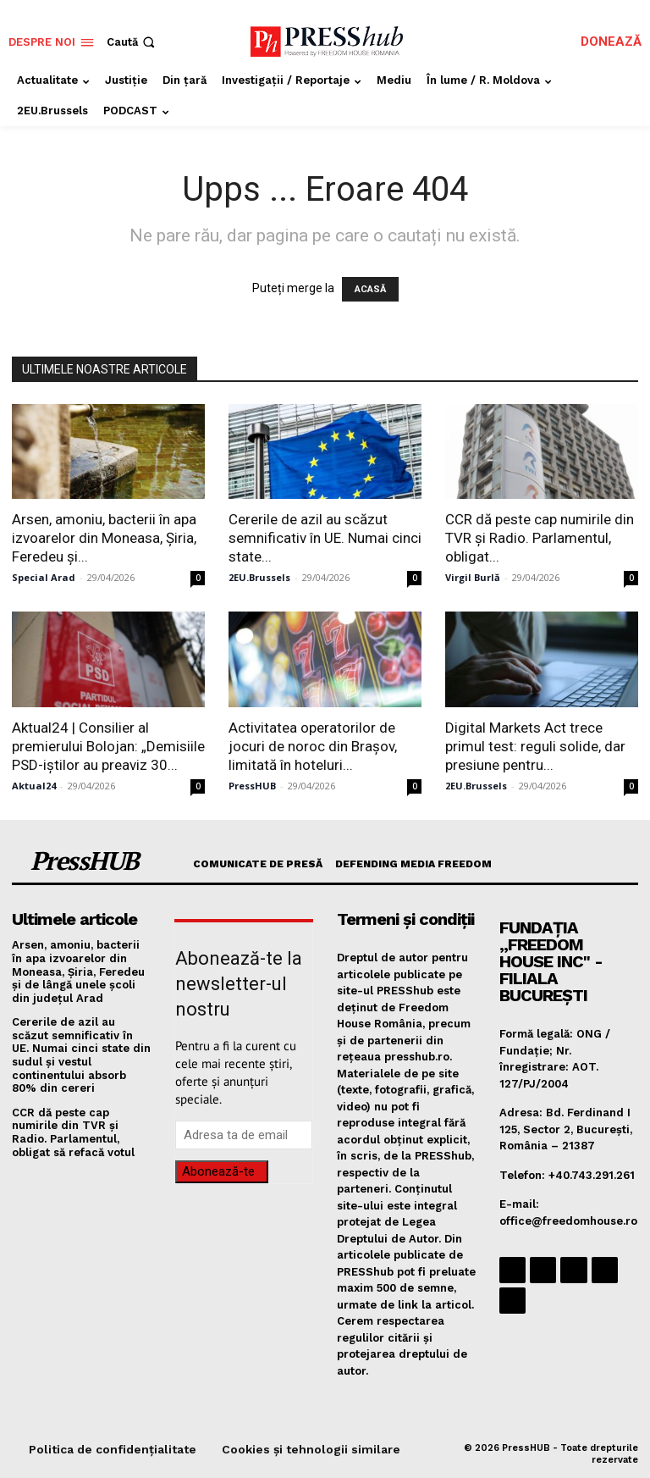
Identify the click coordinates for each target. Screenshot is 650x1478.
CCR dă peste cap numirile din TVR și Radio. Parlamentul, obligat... (539, 538)
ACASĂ (370, 289)
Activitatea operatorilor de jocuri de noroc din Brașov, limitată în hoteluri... (313, 746)
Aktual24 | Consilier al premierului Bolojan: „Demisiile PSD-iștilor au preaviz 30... (108, 746)
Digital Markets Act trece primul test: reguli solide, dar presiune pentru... (535, 746)
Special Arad (43, 577)
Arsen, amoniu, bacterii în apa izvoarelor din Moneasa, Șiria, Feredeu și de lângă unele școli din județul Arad (78, 971)
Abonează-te (218, 1171)
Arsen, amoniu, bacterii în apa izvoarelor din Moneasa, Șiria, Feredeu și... (104, 538)
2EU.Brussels (259, 577)
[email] (243, 1135)
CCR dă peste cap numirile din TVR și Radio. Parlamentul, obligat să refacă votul (73, 1132)
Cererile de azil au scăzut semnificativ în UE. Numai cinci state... (325, 538)
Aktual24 (34, 785)
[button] (132, 41)
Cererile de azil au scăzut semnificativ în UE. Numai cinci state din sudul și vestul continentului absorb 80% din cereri (81, 1055)
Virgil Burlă (472, 577)
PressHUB (252, 785)
